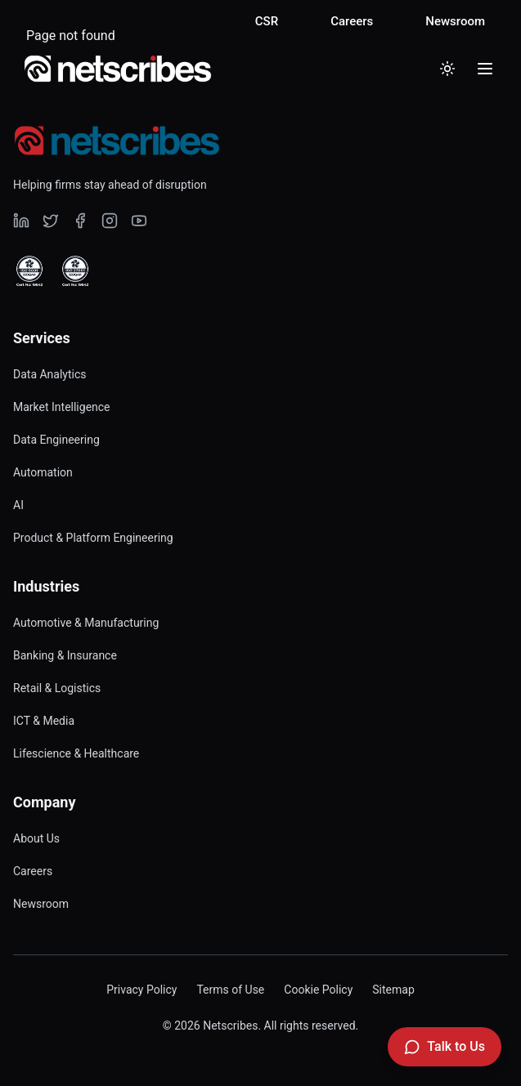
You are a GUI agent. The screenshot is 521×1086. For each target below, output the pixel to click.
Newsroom (455, 21)
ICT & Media (43, 720)
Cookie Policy (318, 989)
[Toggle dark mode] (447, 68)
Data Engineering (56, 439)
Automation (43, 472)
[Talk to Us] (444, 1046)
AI (18, 505)
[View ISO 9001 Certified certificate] (29, 271)
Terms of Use (230, 989)
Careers (351, 21)
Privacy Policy (141, 989)
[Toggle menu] (485, 68)
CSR (266, 21)
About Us (36, 838)
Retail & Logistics (57, 688)
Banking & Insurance (65, 655)
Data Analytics (50, 374)
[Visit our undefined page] (21, 220)
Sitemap (393, 989)
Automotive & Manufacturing (86, 622)
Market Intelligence (61, 406)
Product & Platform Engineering (93, 537)
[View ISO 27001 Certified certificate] (75, 271)
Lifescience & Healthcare (76, 753)
